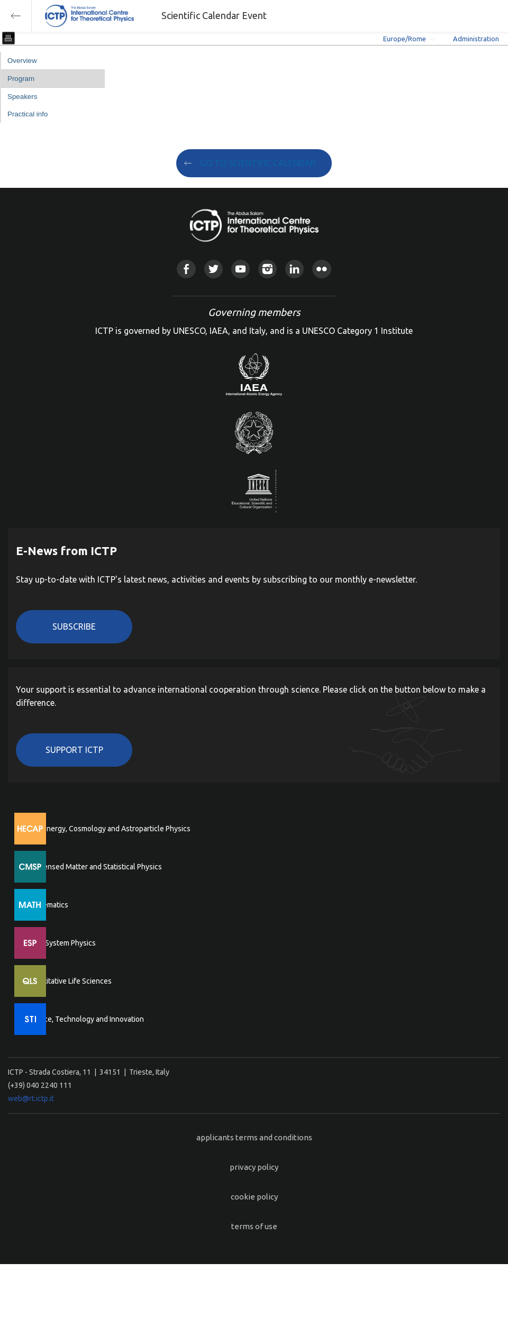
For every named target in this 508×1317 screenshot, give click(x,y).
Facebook (186, 269)
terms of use (254, 1226)
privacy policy (254, 1166)
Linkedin (294, 269)
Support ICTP (74, 750)
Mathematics (47, 905)
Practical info (27, 114)
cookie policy (254, 1196)
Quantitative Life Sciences (69, 981)
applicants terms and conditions (254, 1137)
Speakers (22, 97)
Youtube (240, 269)
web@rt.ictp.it (31, 1098)
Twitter (213, 269)
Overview (22, 61)
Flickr (321, 269)
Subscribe (74, 626)
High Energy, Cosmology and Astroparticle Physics (108, 828)
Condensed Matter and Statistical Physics (94, 866)
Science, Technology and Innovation (85, 1019)
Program (20, 79)
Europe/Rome (404, 38)
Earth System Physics (61, 943)
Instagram (267, 269)
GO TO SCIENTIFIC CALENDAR (258, 163)
